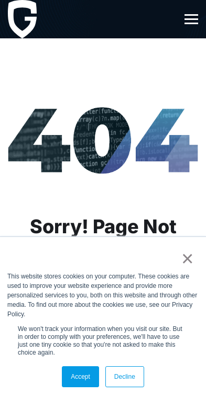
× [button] (185, 258)
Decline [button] (124, 376)
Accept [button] (80, 376)
